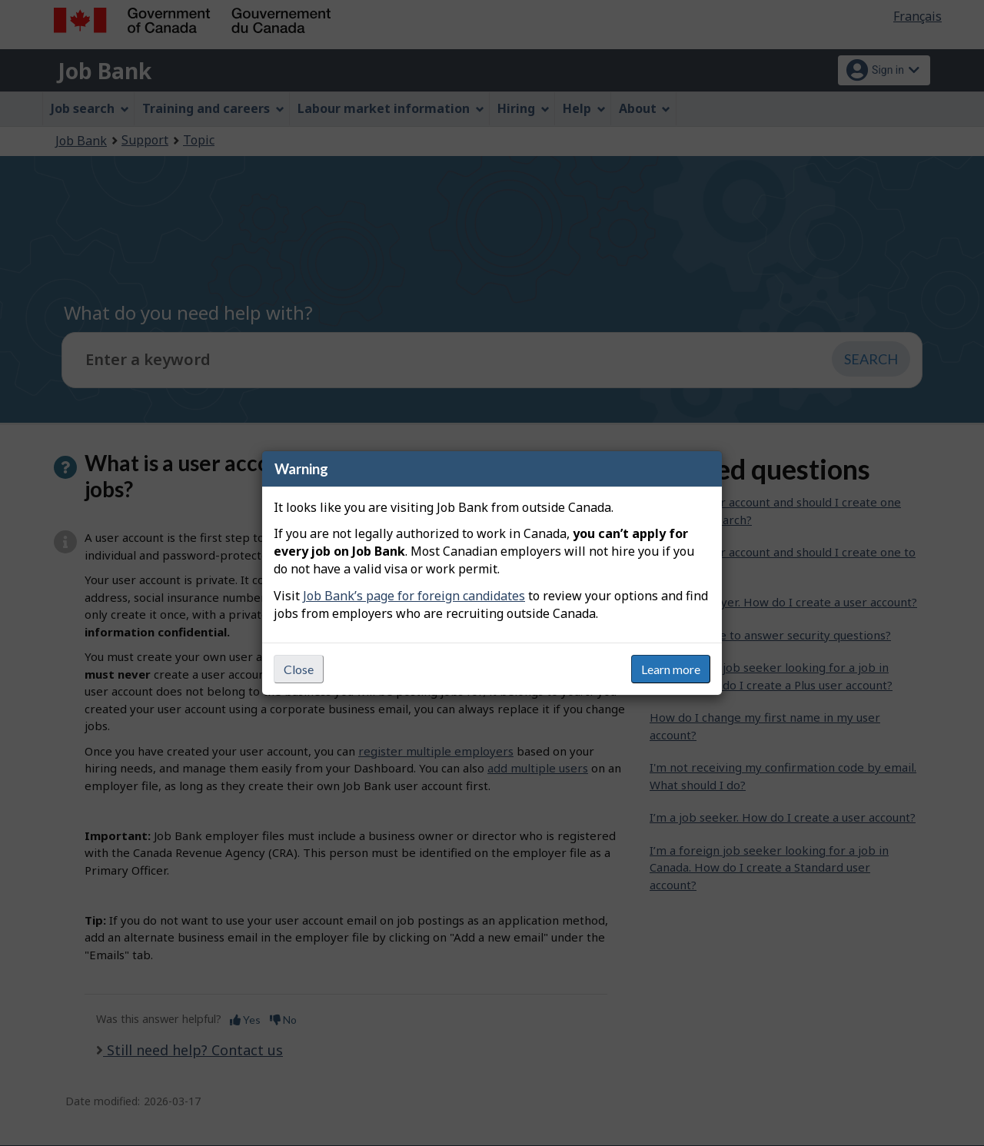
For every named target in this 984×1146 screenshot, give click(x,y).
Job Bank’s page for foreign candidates (414, 595)
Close (299, 669)
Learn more (670, 669)
